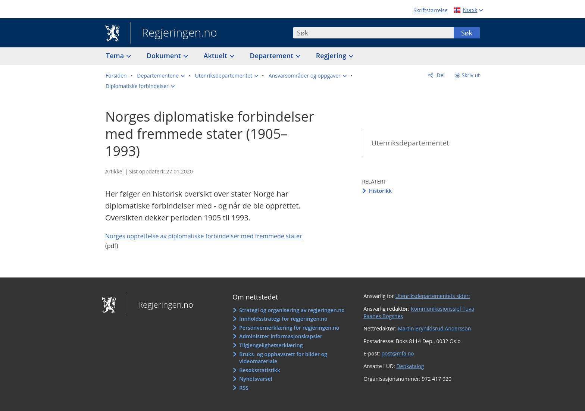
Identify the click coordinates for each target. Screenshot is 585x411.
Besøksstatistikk (259, 370)
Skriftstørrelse (430, 10)
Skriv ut (471, 75)
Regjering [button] (332, 55)
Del (440, 75)
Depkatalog (410, 366)
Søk (466, 32)
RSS (243, 387)
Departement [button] (272, 55)
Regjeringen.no (174, 33)
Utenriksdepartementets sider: (432, 295)
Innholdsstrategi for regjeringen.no (283, 318)
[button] (161, 75)
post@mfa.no (397, 353)
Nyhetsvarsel (255, 378)
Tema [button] (116, 55)
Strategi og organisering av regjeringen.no (292, 310)
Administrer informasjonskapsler (280, 336)
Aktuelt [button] (216, 55)
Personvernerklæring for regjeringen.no (289, 327)
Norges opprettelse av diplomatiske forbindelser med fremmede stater (203, 236)
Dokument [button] (165, 55)
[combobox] (373, 32)
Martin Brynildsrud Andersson (434, 328)
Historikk (380, 190)
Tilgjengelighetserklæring (271, 345)
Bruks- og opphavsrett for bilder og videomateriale (283, 358)
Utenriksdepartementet (410, 143)
